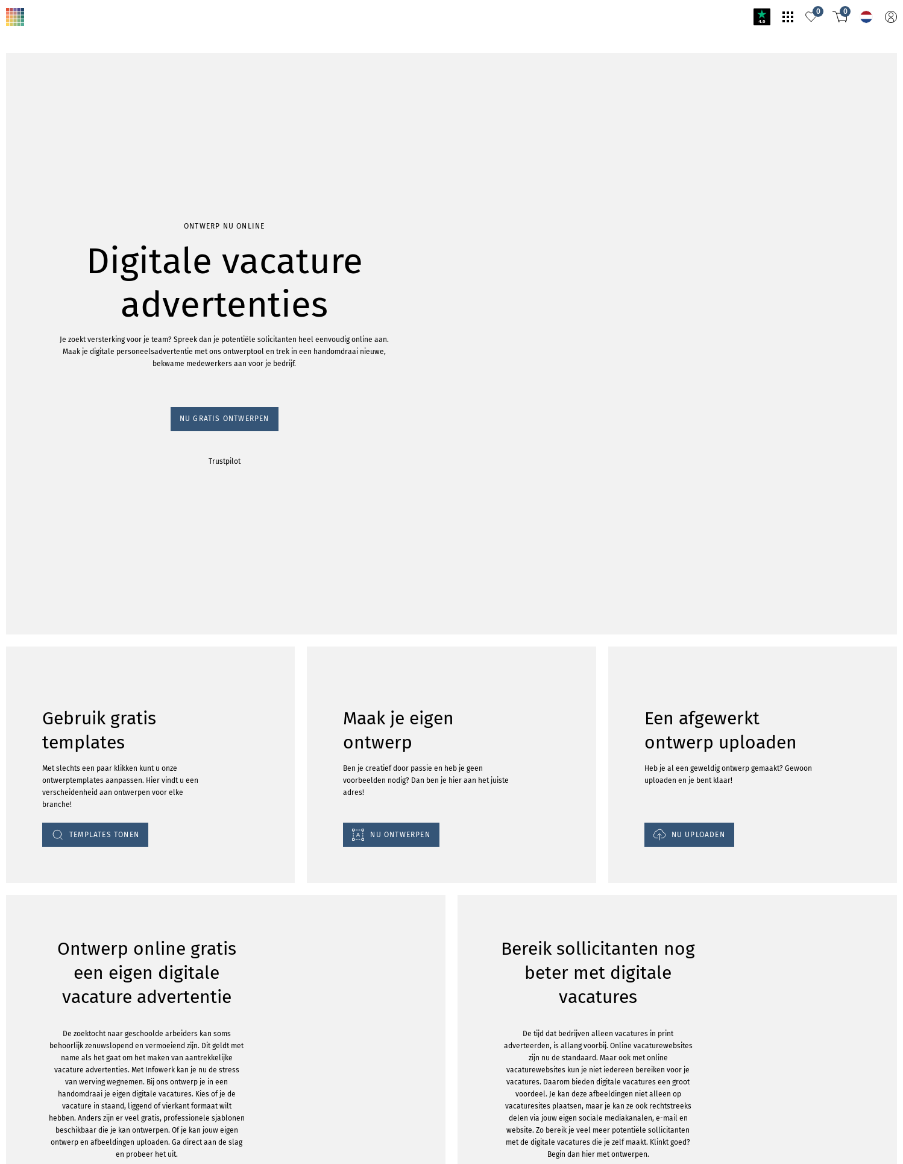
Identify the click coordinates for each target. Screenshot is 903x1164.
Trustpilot (225, 461)
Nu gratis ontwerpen (224, 418)
